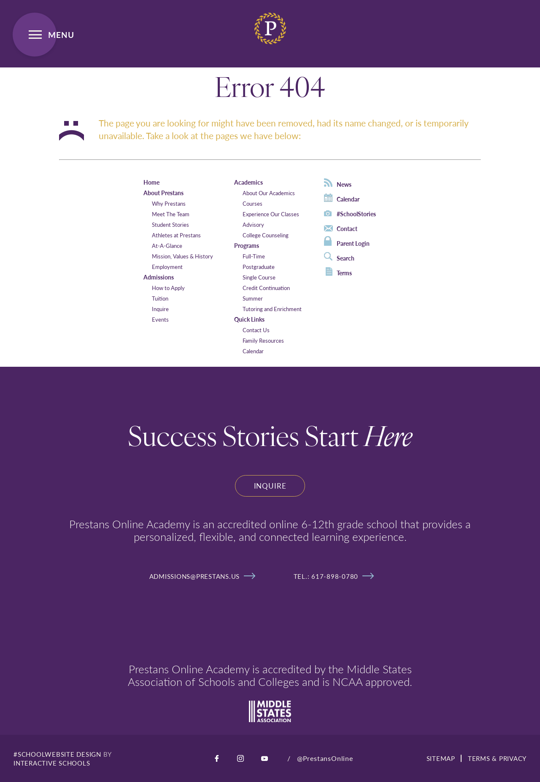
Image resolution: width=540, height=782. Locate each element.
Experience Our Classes (271, 214)
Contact (340, 228)
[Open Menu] (35, 34)
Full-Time (254, 256)
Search (339, 257)
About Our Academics (269, 193)
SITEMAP (441, 758)
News (337, 183)
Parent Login (347, 241)
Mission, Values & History (182, 256)
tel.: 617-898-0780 (334, 576)
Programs (246, 245)
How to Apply (168, 288)
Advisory (253, 224)
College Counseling (266, 235)
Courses (252, 203)
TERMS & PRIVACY (497, 758)
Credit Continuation (266, 288)
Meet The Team (170, 214)
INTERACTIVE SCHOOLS (52, 762)
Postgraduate (259, 267)
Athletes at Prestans (176, 235)
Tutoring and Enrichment (272, 309)
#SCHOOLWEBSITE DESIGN (57, 754)
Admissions (158, 277)
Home (151, 182)
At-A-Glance (167, 246)
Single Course (259, 277)
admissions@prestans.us (202, 576)
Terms (339, 272)
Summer (253, 298)
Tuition (160, 298)
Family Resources (263, 340)
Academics (248, 182)
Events (160, 319)
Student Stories (170, 224)
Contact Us (256, 330)
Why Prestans (169, 203)
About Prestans (163, 192)
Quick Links (249, 319)
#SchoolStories (350, 214)
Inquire (160, 309)
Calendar (253, 351)
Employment (167, 267)
